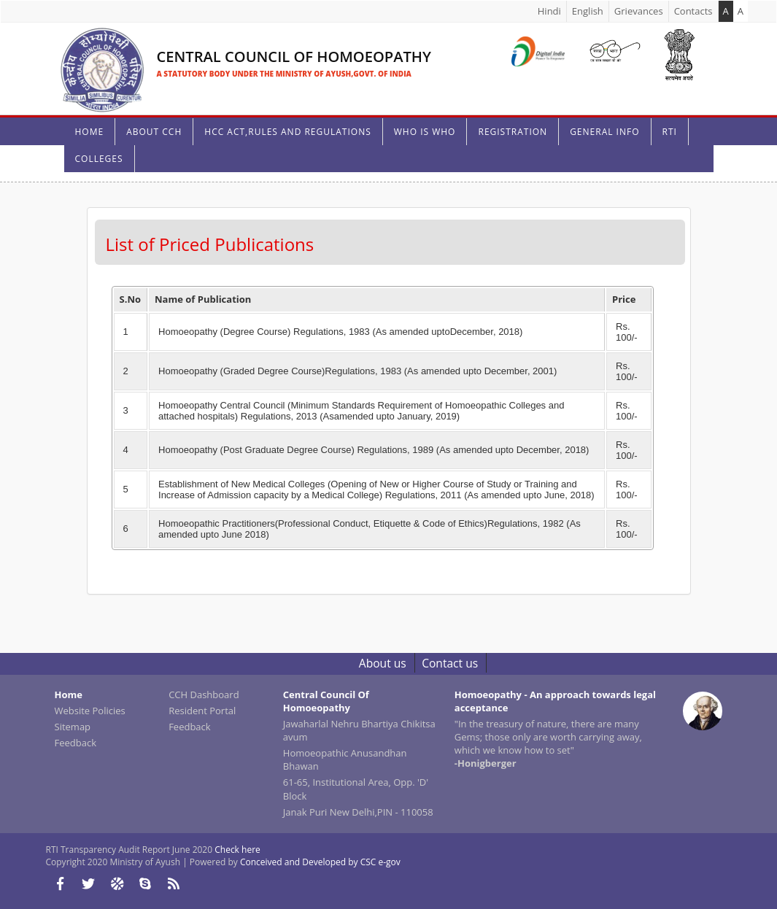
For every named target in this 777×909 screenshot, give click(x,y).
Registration (512, 131)
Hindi (549, 11)
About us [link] (382, 663)
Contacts (693, 11)
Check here (237, 849)
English (587, 11)
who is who (425, 131)
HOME (89, 131)
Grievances (638, 11)
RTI (669, 131)
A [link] (740, 11)
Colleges (99, 158)
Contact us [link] (450, 663)
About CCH (154, 131)
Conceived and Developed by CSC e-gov (320, 862)
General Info (604, 131)
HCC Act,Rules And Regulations (287, 131)
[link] (243, 52)
